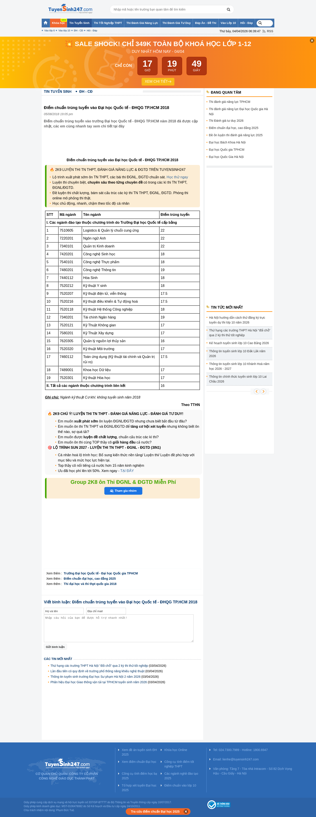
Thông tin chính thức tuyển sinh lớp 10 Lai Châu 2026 (238, 379)
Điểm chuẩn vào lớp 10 (180, 785)
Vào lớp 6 (49, 30)
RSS (270, 31)
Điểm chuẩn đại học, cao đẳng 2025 (233, 128)
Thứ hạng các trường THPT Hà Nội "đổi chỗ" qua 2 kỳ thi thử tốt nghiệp (99, 665)
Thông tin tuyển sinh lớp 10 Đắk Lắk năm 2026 (237, 353)
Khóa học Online (175, 750)
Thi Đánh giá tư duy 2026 (226, 120)
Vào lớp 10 (64, 30)
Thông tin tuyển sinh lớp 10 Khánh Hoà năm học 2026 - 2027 (239, 366)
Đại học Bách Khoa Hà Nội (227, 142)
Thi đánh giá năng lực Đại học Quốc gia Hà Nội (238, 111)
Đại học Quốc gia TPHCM (226, 149)
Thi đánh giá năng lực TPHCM (229, 102)
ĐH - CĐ (78, 30)
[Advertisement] (124, 146)
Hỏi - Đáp (92, 30)
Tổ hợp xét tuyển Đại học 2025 (139, 788)
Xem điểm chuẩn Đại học (139, 761)
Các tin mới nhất (58, 659)
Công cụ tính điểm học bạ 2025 (139, 776)
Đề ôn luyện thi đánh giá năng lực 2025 (236, 135)
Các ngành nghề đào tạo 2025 (181, 776)
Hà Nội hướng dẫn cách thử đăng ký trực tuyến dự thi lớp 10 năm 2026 (237, 320)
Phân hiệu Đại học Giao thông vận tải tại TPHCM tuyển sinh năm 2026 (98, 682)
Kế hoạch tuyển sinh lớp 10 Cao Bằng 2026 (239, 343)
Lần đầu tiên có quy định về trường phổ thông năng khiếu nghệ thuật (97, 671)
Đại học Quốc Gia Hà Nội (226, 157)
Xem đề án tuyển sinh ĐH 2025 (139, 752)
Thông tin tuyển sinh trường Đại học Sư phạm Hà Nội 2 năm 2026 (95, 676)
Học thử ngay (177, 177)
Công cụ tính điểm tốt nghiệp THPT (179, 764)
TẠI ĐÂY (126, 471)
